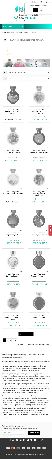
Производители (9, 32)
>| (15, 340)
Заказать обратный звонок (26, 21)
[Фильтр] (50, 230)
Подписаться (34, 433)
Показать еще (26, 334)
